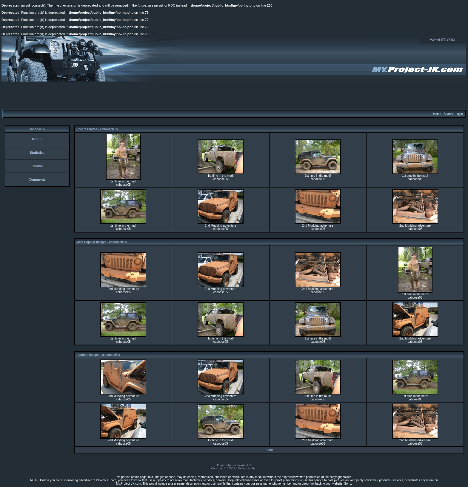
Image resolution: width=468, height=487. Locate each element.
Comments (37, 179)
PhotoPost (239, 465)
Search (448, 114)
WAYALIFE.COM (442, 40)
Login (459, 114)
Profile (37, 139)
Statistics (37, 152)
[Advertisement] (234, 95)
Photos (37, 166)
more (269, 449)
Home (437, 114)
